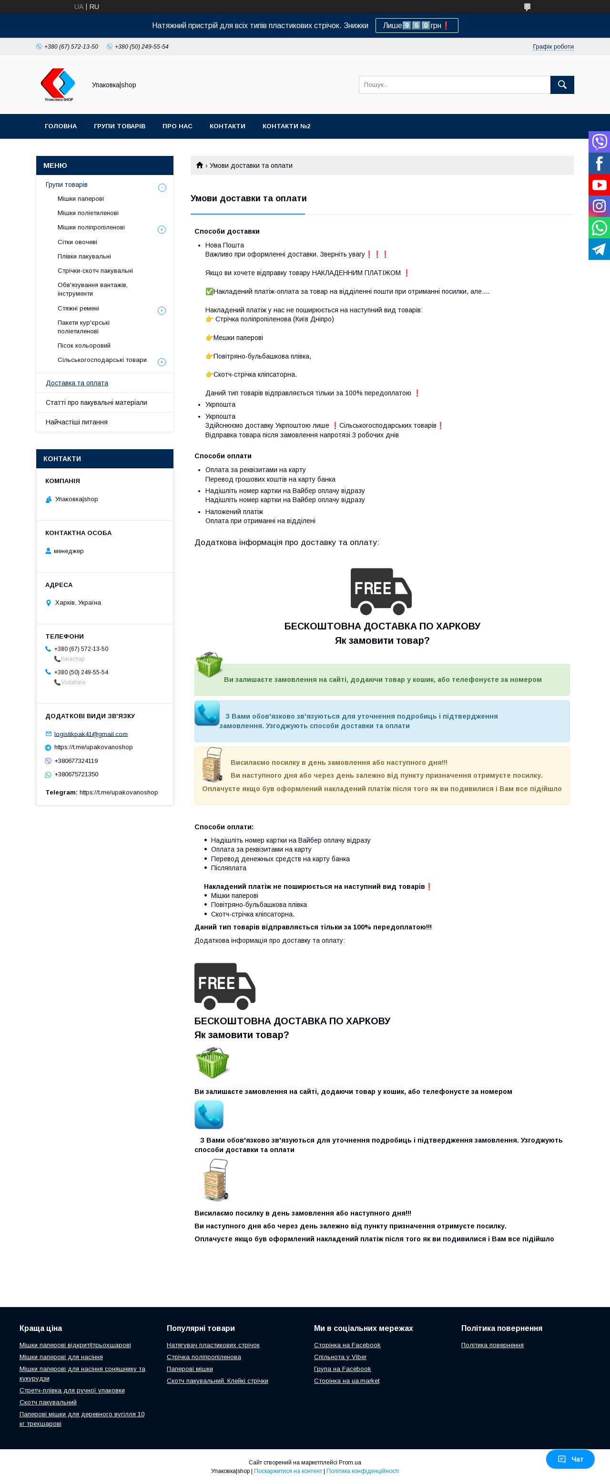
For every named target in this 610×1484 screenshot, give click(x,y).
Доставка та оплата (77, 383)
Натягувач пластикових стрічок (213, 1345)
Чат (570, 1459)
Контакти (227, 126)
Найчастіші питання (77, 422)
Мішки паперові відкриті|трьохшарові (75, 1345)
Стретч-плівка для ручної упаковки (72, 1390)
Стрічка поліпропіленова (204, 1356)
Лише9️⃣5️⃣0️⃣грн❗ (417, 25)
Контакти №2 (286, 126)
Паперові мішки (190, 1368)
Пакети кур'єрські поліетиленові (84, 327)
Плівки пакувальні (84, 256)
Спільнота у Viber (340, 1356)
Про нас (178, 126)
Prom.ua (350, 1462)
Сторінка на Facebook (347, 1345)
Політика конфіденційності (362, 1471)
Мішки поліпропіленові (91, 227)
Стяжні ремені (78, 308)
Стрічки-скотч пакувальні (95, 270)
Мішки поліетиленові (88, 212)
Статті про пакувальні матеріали (96, 402)
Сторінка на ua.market (346, 1380)
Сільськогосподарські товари (102, 359)
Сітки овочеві (77, 242)
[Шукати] (562, 85)
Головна (61, 126)
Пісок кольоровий (84, 345)
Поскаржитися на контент (288, 1471)
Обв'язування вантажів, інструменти (93, 289)
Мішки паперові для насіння (61, 1356)
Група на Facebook (342, 1368)
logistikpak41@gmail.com (91, 733)
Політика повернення (492, 1345)
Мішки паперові (81, 198)
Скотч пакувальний (48, 1402)
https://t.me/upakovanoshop (93, 747)
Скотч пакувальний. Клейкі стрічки (217, 1380)
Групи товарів (119, 126)
